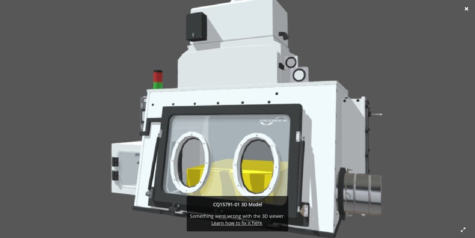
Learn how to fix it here (236, 223)
